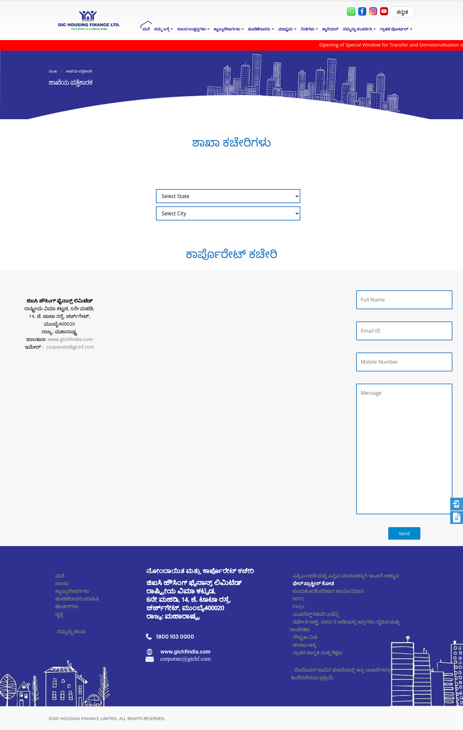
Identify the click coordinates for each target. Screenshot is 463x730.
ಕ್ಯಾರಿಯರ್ (330, 29)
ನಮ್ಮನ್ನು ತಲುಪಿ (71, 631)
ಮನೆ (146, 29)
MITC (298, 598)
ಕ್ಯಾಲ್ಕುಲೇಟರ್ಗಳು (72, 591)
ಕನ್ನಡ (402, 11)
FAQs (299, 606)
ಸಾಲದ (61, 583)
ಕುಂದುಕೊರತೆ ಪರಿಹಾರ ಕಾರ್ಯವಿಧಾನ (328, 591)
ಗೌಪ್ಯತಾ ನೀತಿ (305, 637)
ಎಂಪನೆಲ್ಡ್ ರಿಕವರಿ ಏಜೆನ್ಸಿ (316, 614)
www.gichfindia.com (70, 339)
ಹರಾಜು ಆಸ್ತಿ (305, 645)
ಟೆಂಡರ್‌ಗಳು (67, 606)
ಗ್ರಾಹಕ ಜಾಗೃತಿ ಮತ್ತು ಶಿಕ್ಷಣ (317, 652)
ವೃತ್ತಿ (59, 614)
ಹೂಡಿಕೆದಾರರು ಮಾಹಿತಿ (77, 598)
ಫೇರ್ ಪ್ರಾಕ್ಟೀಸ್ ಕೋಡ (313, 583)
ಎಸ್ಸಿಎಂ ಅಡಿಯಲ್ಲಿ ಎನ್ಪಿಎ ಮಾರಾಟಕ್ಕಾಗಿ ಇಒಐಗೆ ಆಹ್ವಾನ (346, 575)
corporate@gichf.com (70, 347)
